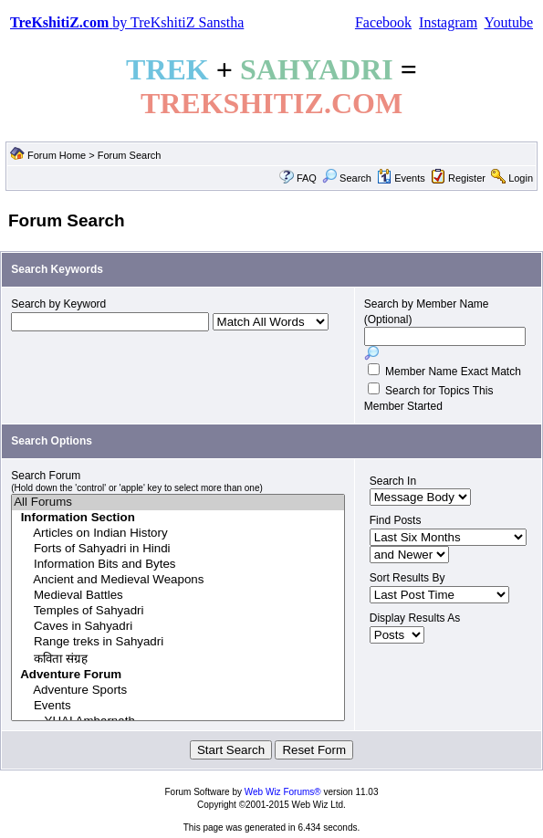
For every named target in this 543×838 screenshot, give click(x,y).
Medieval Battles (178, 595)
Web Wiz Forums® (283, 792)
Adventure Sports (178, 690)
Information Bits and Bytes (178, 564)
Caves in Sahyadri (178, 626)
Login (520, 178)
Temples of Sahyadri (178, 611)
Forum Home (56, 155)
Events (401, 178)
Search (346, 178)
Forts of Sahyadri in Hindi (178, 549)
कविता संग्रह (178, 658)
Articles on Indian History (178, 533)
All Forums (178, 502)
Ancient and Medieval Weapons (178, 580)
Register (467, 178)
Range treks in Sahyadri (178, 642)
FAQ (307, 178)
